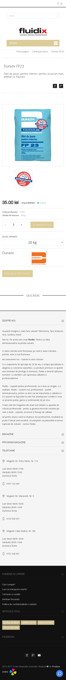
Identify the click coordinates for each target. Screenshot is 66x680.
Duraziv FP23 (57, 51)
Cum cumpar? (8, 584)
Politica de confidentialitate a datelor (19, 604)
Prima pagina (22, 51)
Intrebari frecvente (11, 599)
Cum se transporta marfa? (14, 589)
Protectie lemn (11, 627)
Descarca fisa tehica (17, 273)
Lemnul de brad (11, 622)
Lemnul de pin (28, 622)
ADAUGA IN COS (42, 224)
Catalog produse (40, 51)
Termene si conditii (11, 594)
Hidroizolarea (46, 622)
